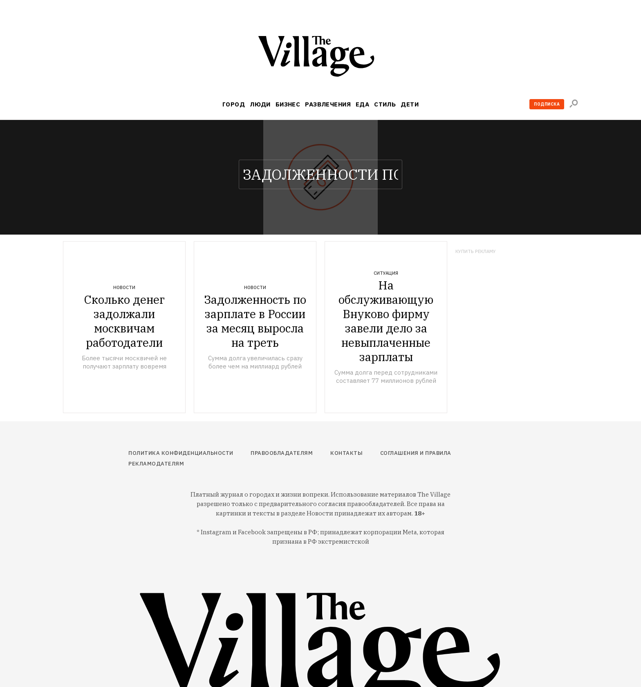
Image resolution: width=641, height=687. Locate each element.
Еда (362, 104)
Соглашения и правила (415, 453)
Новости (124, 287)
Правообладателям (282, 453)
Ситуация (386, 273)
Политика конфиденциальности (180, 453)
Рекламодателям (156, 463)
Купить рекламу (475, 251)
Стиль (385, 104)
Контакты (346, 453)
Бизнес (288, 104)
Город (233, 104)
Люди (260, 104)
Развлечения (328, 104)
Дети (410, 104)
